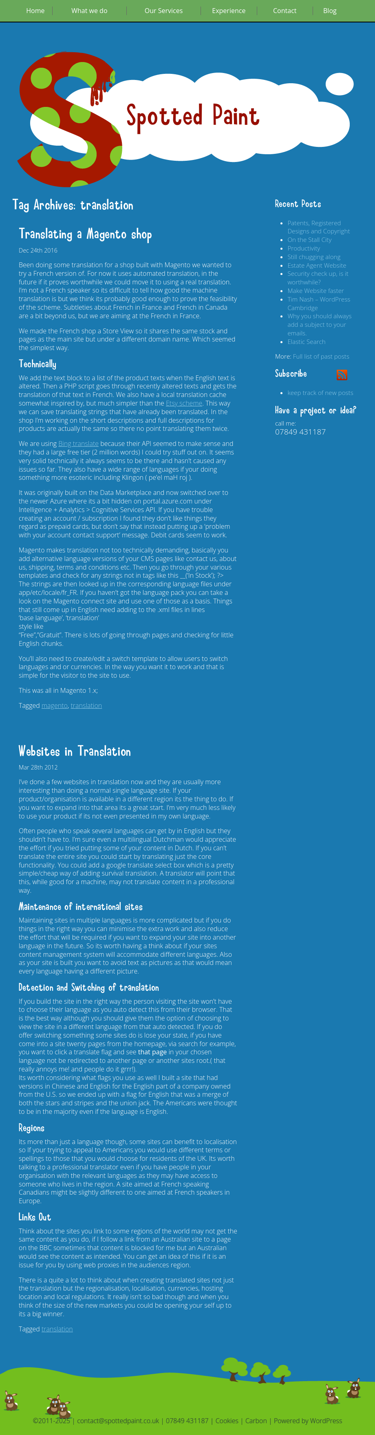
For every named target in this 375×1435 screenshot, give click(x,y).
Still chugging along (313, 257)
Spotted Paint (193, 116)
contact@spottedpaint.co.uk (118, 1420)
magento (55, 705)
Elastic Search (306, 341)
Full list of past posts (321, 356)
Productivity (303, 248)
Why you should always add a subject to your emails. (319, 324)
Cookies (227, 1420)
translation (86, 705)
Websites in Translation (75, 752)
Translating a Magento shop (85, 234)
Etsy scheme (184, 403)
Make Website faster (315, 290)
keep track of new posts (320, 392)
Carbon (256, 1420)
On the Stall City (309, 239)
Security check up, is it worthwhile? (317, 277)
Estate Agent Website (316, 265)
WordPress (326, 1420)
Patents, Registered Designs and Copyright (318, 227)
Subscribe (291, 374)
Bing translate (78, 443)
